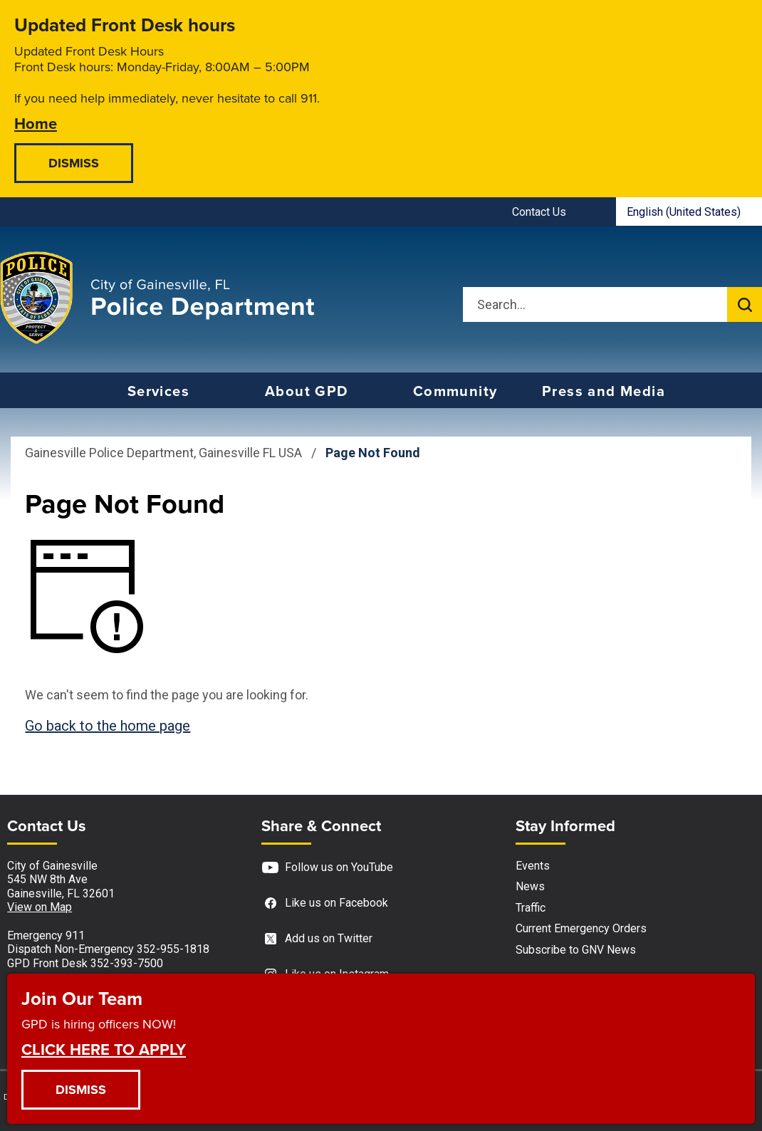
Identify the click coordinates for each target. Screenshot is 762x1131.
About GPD (307, 390)
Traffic (531, 907)
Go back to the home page (107, 725)
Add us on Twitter (316, 939)
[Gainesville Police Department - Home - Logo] (157, 297)
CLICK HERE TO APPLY (103, 1048)
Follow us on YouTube (327, 868)
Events (533, 865)
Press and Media (603, 390)
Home (35, 122)
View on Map (39, 907)
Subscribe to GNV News (576, 950)
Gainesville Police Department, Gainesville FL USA (163, 452)
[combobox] (689, 211)
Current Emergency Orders (581, 928)
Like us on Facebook (324, 903)
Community (455, 390)
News (530, 886)
